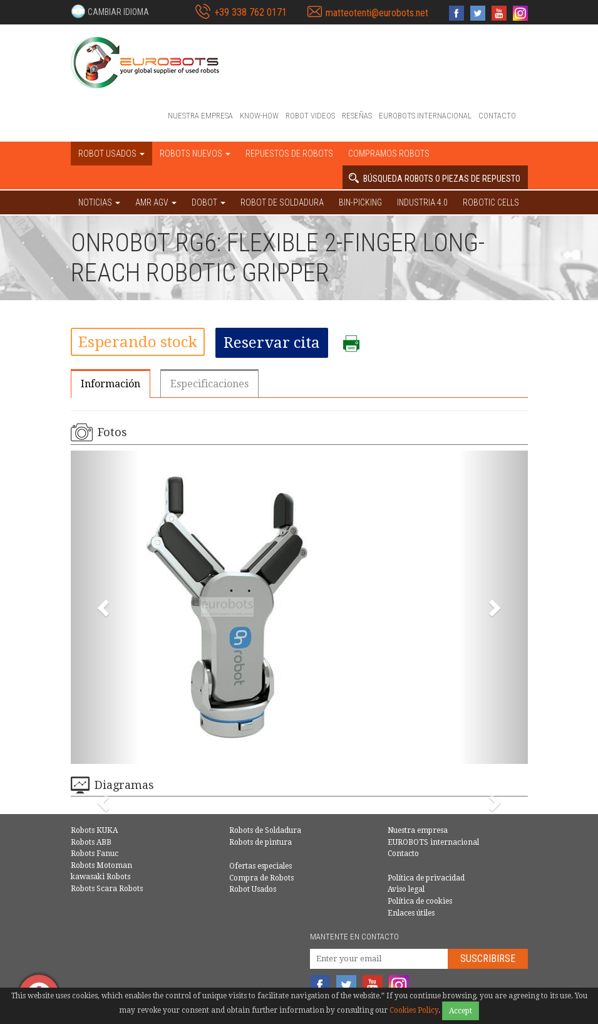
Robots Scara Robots (107, 888)
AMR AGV (156, 202)
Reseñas (357, 115)
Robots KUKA (94, 830)
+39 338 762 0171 (250, 12)
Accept (460, 1010)
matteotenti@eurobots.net (377, 13)
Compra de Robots (261, 878)
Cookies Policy (413, 1010)
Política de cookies (420, 901)
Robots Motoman (101, 865)
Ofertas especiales (260, 866)
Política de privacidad (426, 878)
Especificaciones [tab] (209, 384)
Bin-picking (360, 202)
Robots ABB (91, 842)
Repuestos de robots (289, 154)
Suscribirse (487, 958)
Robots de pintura (260, 842)
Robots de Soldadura (265, 830)
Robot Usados (252, 889)
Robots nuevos (195, 154)
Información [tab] (110, 384)
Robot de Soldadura (282, 202)
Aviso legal (406, 889)
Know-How (259, 115)
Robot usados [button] (111, 154)
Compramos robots (389, 154)
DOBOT (208, 202)
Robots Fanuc (94, 853)
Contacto (497, 115)
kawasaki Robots (100, 876)
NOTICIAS (99, 202)
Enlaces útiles (411, 913)
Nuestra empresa (200, 115)
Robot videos (310, 115)
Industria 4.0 (422, 202)
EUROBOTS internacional (425, 115)
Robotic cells (491, 202)
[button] (110, 11)
